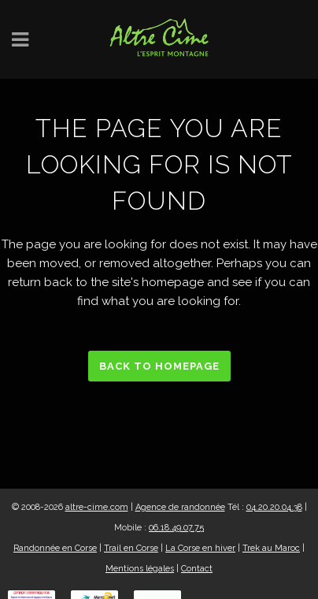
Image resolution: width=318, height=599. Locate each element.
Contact (197, 569)
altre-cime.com (96, 507)
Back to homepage (159, 366)
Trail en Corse (131, 548)
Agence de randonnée (180, 507)
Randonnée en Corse (55, 548)
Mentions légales (139, 569)
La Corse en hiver (200, 548)
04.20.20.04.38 (274, 507)
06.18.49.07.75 (176, 528)
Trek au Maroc (271, 548)
